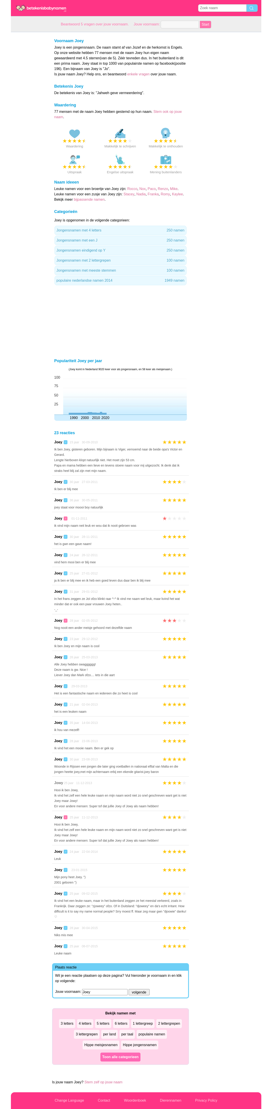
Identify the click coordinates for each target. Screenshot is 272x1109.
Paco (152, 189)
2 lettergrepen (169, 1023)
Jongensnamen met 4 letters (121, 230)
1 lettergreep (143, 1023)
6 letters (121, 1023)
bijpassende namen (89, 199)
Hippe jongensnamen (139, 1045)
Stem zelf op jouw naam (103, 1082)
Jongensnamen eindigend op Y (121, 250)
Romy (165, 194)
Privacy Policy (206, 1100)
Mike (174, 189)
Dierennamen (170, 1100)
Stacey (129, 194)
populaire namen (151, 1034)
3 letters (67, 1023)
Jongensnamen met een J (121, 240)
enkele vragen (138, 74)
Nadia (141, 194)
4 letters (85, 1023)
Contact (104, 1100)
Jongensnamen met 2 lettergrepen (121, 260)
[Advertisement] (29, 99)
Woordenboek (135, 1100)
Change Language (69, 1100)
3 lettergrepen (87, 1034)
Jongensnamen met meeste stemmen (121, 270)
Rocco (132, 189)
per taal (127, 1034)
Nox (142, 189)
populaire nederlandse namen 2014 (121, 280)
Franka (153, 194)
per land (109, 1034)
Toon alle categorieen (120, 1057)
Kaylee (177, 194)
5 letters (103, 1023)
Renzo (163, 189)
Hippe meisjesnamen (101, 1045)
